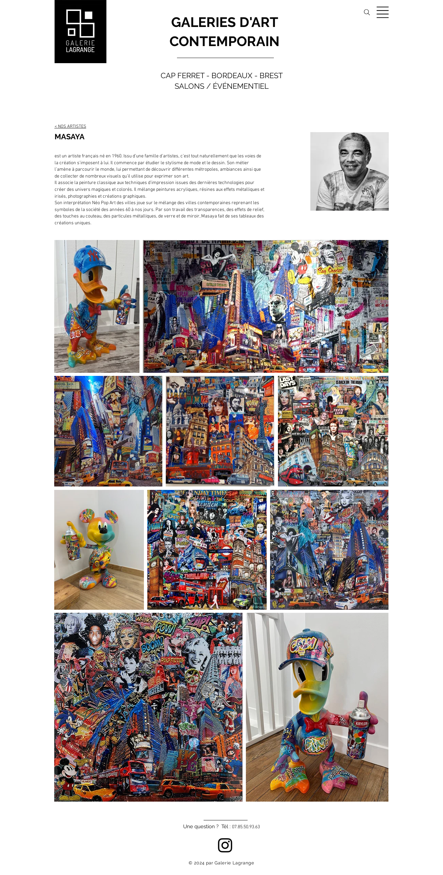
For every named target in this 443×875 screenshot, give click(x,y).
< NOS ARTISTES (70, 126)
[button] (383, 12)
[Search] (367, 12)
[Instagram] (225, 845)
